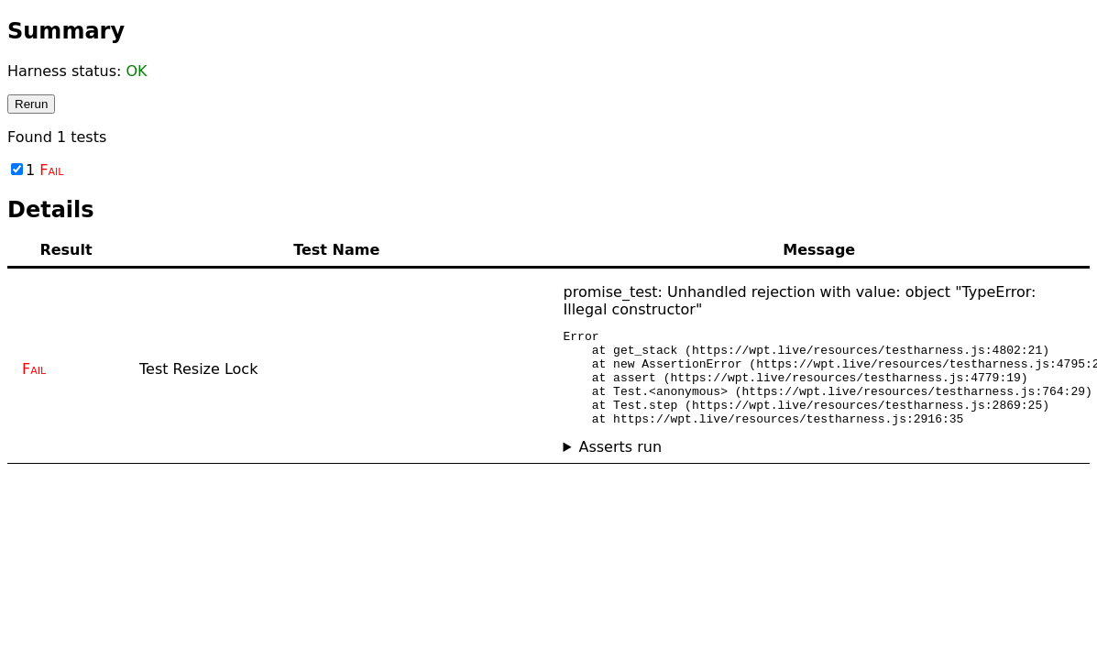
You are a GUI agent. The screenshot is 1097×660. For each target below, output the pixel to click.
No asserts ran (820, 466)
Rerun (31, 104)
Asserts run (620, 466)
